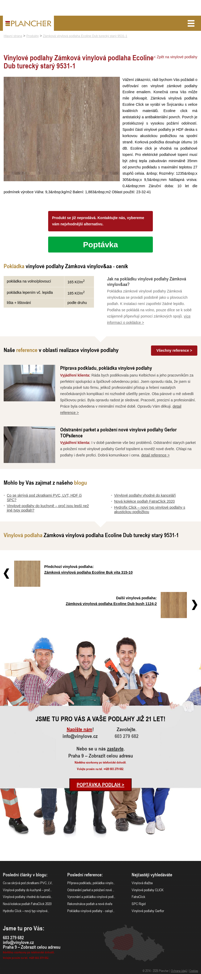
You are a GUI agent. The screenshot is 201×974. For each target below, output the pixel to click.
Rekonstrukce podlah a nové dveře (89, 903)
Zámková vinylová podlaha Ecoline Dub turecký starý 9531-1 (85, 36)
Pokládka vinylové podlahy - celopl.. (90, 910)
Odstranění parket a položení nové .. (90, 890)
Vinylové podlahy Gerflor (148, 910)
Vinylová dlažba (142, 883)
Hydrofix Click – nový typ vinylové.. (26, 910)
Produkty (32, 36)
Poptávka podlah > (100, 785)
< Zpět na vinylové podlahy (175, 57)
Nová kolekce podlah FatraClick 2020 (144, 501)
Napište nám (79, 729)
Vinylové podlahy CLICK (148, 890)
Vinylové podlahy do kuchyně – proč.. (27, 890)
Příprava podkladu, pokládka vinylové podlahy (106, 368)
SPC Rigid (139, 903)
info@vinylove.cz (80, 736)
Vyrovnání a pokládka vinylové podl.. (91, 896)
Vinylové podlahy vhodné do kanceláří (145, 495)
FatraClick (138, 896)
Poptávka (100, 244)
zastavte (115, 749)
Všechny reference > (174, 350)
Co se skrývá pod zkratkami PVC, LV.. (28, 883)
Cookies (193, 971)
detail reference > (155, 455)
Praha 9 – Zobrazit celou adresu (100, 756)
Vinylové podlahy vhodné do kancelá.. (27, 896)
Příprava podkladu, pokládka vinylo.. (91, 883)
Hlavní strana (13, 36)
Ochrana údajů (179, 971)
